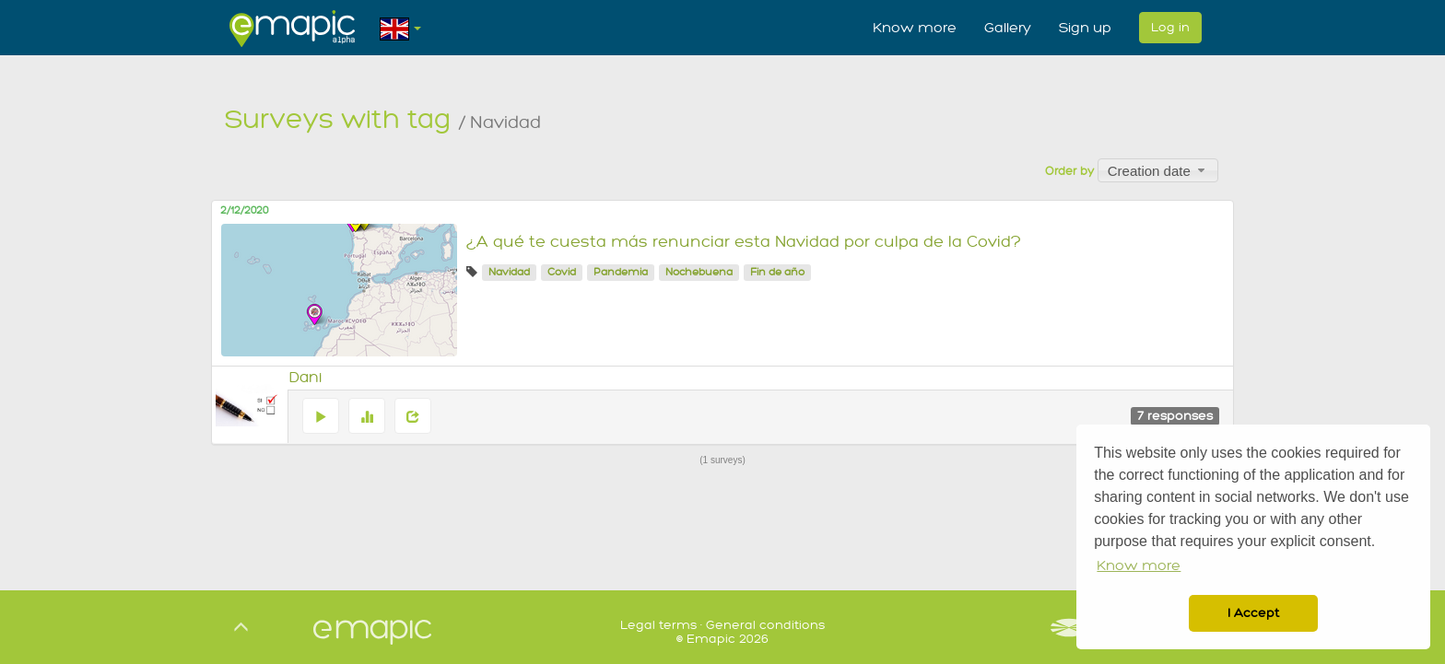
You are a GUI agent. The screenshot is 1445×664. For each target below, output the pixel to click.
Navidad (509, 272)
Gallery (1007, 27)
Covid (561, 272)
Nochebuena (699, 272)
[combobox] (1158, 170)
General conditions (765, 625)
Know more (915, 27)
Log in (1170, 27)
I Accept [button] (1253, 613)
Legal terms (658, 625)
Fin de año (777, 272)
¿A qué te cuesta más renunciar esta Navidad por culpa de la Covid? (743, 241)
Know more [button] (1139, 566)
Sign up (1085, 27)
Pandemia (620, 272)
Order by (1069, 171)
